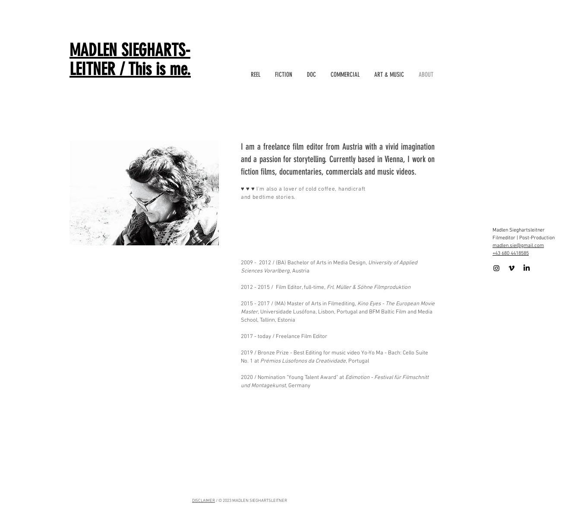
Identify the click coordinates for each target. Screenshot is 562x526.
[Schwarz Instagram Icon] (496, 268)
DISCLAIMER (203, 501)
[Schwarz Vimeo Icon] (511, 268)
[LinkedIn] (526, 268)
